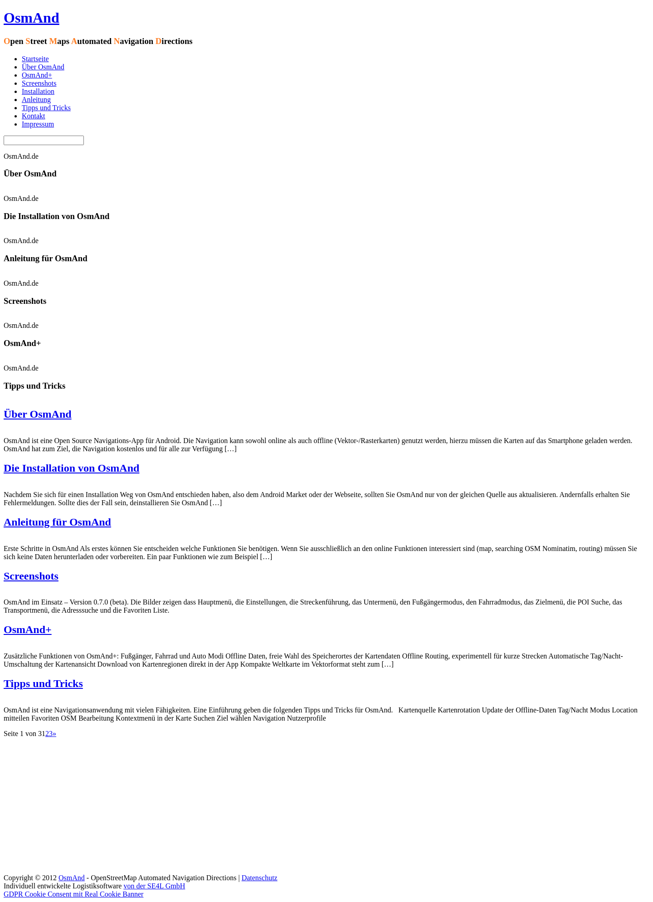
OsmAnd (31, 18)
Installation (38, 91)
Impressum (38, 124)
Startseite (35, 59)
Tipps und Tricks (46, 108)
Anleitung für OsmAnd (57, 522)
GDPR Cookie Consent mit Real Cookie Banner (73, 894)
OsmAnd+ (37, 75)
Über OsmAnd (43, 67)
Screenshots (39, 83)
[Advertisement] (326, 805)
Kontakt (33, 116)
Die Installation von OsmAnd (71, 468)
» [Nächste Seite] (54, 733)
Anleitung (36, 99)
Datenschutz (260, 878)
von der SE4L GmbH (154, 886)
